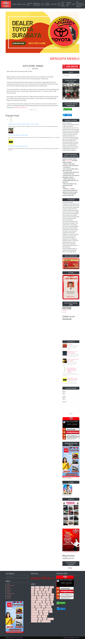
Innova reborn (40, 609)
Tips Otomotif (34, 619)
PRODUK (9, 596)
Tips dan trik (39, 602)
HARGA (8, 587)
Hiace (52, 599)
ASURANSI (38, 607)
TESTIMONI (53, 4)
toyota (36, 594)
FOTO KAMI (59, 4)
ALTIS (50, 611)
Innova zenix (43, 604)
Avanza (43, 607)
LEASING (9, 595)
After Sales (33, 599)
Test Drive (44, 616)
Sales (50, 589)
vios (52, 602)
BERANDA (19, 4)
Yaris (39, 621)
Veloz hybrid (34, 621)
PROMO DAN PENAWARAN (36, 4)
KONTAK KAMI (10, 585)
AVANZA (37, 589)
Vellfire (40, 619)
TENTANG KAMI (29, 4)
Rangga (33, 602)
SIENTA (52, 597)
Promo (40, 594)
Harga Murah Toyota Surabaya (16, 637)
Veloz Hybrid (50, 619)
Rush (32, 594)
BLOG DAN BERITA (63, 4)
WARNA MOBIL (10, 593)
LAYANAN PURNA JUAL (68, 4)
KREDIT (8, 592)
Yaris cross (45, 611)
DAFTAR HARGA (41, 599)
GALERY (9, 598)
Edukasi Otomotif (35, 604)
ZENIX (32, 607)
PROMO (9, 590)
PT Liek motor (68, 160)
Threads (64, 310)
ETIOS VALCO (45, 597)
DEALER (9, 589)
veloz (43, 592)
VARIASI (39, 597)
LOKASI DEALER (47, 4)
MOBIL (42, 4)
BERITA (52, 587)
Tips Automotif (34, 611)
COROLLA (48, 607)
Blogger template (67, 637)
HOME (14, 4)
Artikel (32, 589)
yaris (36, 592)
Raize (44, 594)
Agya (42, 589)
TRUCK (52, 594)
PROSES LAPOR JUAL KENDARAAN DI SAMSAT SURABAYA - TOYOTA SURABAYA (23, 124)
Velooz (44, 619)
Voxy (44, 602)
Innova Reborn (34, 614)
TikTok (64, 312)
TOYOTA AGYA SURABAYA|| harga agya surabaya (18, 135)
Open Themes (76, 637)
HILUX (39, 592)
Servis (39, 616)
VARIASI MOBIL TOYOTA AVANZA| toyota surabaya (18, 146)
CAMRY (48, 602)
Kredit (49, 604)
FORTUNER (49, 592)
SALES (24, 4)
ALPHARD (33, 597)
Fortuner (33, 609)
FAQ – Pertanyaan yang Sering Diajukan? (79, 4)
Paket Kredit (34, 616)
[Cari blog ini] (69, 75)
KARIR (73, 4)
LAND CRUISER (48, 609)
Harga (47, 599)
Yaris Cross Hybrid (46, 621)
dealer (32, 587)
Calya (32, 592)
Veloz (40, 611)
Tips (52, 604)
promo (69, 188)
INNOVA (46, 589)
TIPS (48, 594)
